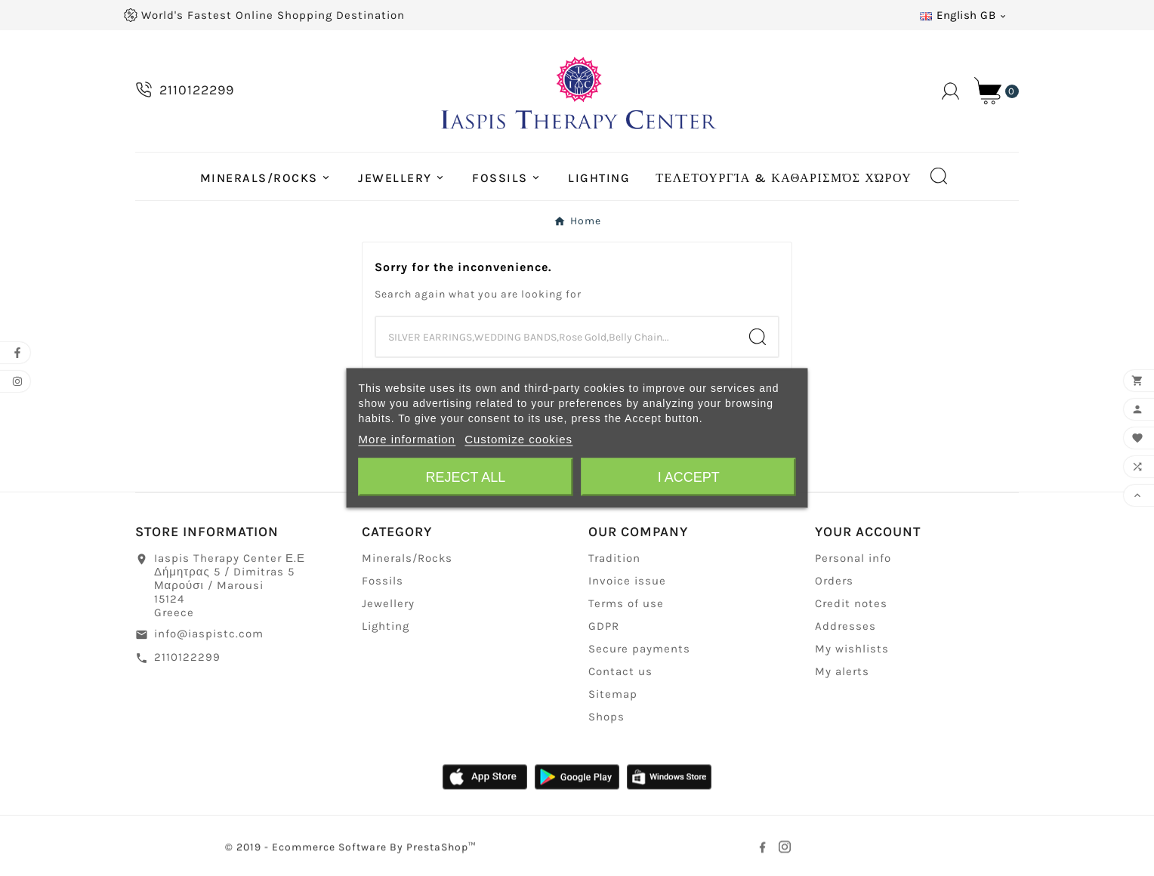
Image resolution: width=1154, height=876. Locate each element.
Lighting (385, 627)
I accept (689, 477)
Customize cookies (518, 439)
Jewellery (388, 605)
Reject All (465, 477)
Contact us (620, 673)
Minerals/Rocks (407, 559)
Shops (606, 718)
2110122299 (187, 658)
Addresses (845, 627)
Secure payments (639, 650)
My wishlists (852, 650)
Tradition (614, 559)
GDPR (603, 627)
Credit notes (851, 605)
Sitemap (612, 695)
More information (406, 439)
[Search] (556, 336)
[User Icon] (950, 91)
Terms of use (626, 605)
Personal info (853, 559)
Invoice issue (627, 582)
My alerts (842, 673)
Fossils (382, 582)
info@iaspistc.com (209, 635)
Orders (834, 582)
